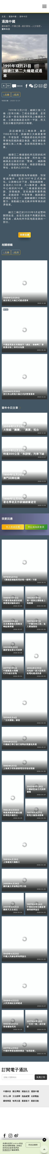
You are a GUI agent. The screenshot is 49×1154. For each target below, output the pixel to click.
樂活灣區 (16, 1091)
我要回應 (24, 234)
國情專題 (7, 1101)
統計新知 (26, 26)
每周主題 (16, 1101)
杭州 (16, 94)
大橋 (7, 94)
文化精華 (16, 1096)
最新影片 (26, 1101)
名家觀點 (35, 1096)
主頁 (4, 17)
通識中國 (12, 17)
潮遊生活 (26, 1091)
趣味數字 (6, 26)
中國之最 (16, 26)
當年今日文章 (10, 407)
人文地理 (36, 26)
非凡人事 (7, 1096)
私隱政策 (6, 1150)
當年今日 (23, 17)
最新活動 (35, 1101)
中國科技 (7, 1091)
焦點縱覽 (26, 1096)
